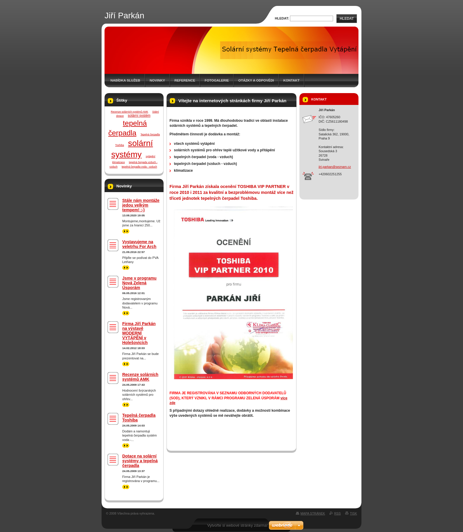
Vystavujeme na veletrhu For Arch (139, 244)
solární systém (139, 115)
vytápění (150, 156)
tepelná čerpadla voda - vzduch (139, 166)
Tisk (353, 513)
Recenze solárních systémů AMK (129, 111)
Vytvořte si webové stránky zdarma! (237, 525)
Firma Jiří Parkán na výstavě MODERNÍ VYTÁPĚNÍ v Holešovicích (139, 333)
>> (125, 231)
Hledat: (282, 18)
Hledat (347, 19)
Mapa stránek (313, 513)
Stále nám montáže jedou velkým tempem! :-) (140, 205)
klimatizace (118, 162)
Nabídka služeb (125, 80)
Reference (185, 80)
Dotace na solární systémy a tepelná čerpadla (140, 461)
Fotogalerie (217, 80)
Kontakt (291, 80)
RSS (337, 513)
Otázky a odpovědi (256, 80)
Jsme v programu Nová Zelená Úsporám (139, 283)
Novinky (157, 80)
